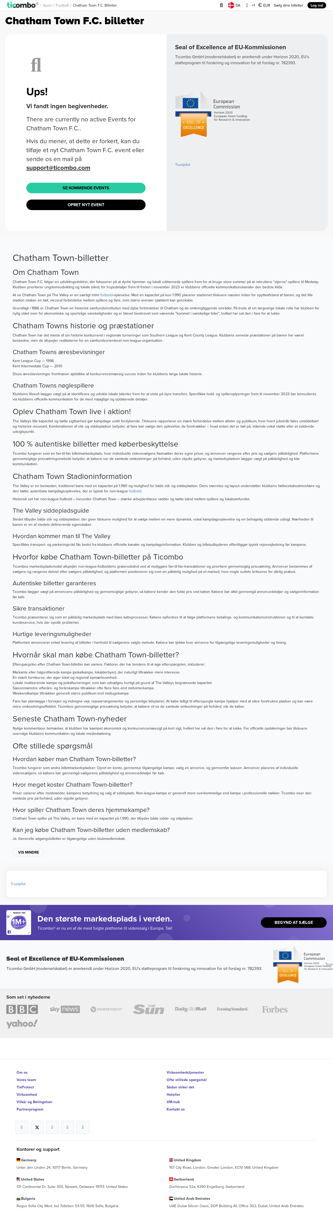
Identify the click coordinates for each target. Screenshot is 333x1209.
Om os (22, 1072)
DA (234, 5)
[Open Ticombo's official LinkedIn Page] (83, 1127)
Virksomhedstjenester (185, 1072)
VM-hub (173, 1101)
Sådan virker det (180, 1087)
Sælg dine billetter (288, 5)
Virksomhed (27, 1094)
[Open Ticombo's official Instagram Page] (52, 1127)
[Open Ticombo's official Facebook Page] (19, 932)
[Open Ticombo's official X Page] (37, 1127)
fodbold (106, 295)
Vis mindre (28, 852)
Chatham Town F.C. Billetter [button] (95, 5)
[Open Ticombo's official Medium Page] (67, 1127)
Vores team (26, 1079)
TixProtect (25, 1087)
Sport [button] (47, 5)
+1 (249, 5)
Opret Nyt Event (86, 205)
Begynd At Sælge (294, 922)
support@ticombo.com (58, 167)
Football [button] (62, 5)
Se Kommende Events (86, 188)
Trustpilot (182, 164)
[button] (23, 5)
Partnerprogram (30, 1109)
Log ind (317, 5)
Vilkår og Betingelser (34, 1101)
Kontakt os (176, 1109)
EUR (264, 5)
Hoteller (173, 1094)
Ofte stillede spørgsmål (187, 1079)
